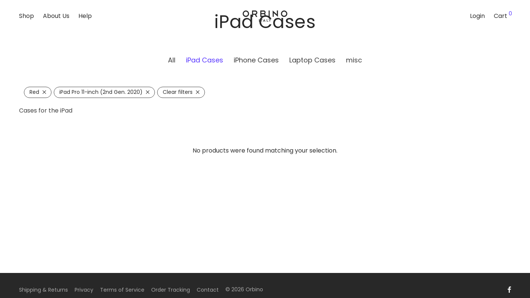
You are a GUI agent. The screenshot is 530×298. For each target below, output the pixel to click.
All (171, 60)
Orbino (254, 289)
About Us (56, 16)
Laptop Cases (312, 60)
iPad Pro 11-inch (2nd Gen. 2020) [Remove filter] (101, 92)
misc (354, 60)
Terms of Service (122, 290)
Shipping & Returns (43, 290)
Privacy (84, 290)
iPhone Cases (256, 60)
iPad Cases (204, 60)
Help (85, 16)
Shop (26, 16)
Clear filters (178, 92)
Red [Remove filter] (34, 92)
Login (477, 16)
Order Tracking (170, 290)
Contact (208, 290)
